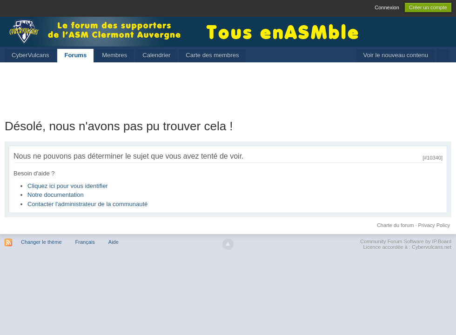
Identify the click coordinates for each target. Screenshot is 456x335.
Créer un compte (428, 7)
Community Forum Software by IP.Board (405, 241)
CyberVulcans (30, 55)
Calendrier (156, 55)
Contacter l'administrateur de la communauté (87, 204)
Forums (75, 55)
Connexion (387, 7)
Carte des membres (212, 55)
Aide (113, 242)
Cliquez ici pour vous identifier (67, 185)
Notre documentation (55, 194)
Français (85, 242)
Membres (114, 55)
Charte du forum (395, 225)
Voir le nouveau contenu (396, 55)
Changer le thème (41, 242)
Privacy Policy (434, 225)
